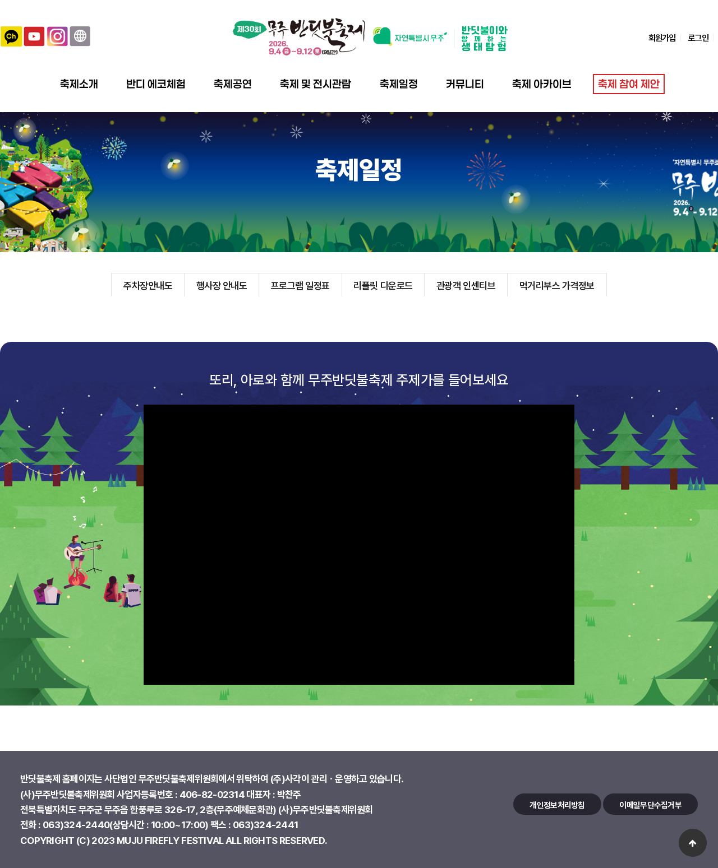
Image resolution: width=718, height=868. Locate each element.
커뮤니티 (465, 84)
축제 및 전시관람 (315, 84)
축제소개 (79, 84)
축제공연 (233, 84)
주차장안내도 (147, 285)
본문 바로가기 (0, 0)
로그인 (698, 38)
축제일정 (399, 84)
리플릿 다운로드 (382, 285)
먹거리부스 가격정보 (557, 285)
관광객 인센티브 (465, 285)
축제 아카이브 (542, 84)
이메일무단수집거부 (650, 804)
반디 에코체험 (156, 84)
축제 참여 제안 (629, 84)
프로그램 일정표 (300, 285)
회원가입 (661, 38)
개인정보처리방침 (557, 804)
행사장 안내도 (221, 285)
